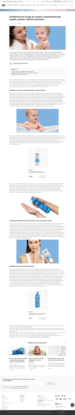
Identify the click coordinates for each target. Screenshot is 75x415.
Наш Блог (3, 404)
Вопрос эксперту (5, 398)
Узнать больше (47, 412)
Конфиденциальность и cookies (60, 406)
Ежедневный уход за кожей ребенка (19, 74)
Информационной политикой (22, 386)
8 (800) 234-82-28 (56, 1)
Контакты (39, 395)
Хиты (38, 5)
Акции (3, 400)
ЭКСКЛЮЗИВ (22, 401)
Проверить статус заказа (42, 405)
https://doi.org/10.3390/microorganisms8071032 (38, 336)
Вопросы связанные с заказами (43, 398)
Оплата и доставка (5, 407)
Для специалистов (5, 408)
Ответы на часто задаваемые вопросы (44, 404)
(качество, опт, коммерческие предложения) (45, 401)
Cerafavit (31, 169)
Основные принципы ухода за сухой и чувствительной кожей (24, 72)
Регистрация (70, 1)
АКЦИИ (47, 5)
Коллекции (16, 5)
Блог (51, 5)
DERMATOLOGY (22, 398)
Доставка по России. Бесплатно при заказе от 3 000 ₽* (12, 1)
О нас (3, 395)
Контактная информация (42, 397)
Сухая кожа (19, 23)
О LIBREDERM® (4, 397)
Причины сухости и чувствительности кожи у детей (22, 71)
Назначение (22, 5)
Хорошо (62, 412)
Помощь (55, 5)
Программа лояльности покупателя (8, 403)
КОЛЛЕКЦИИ (22, 395)
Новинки (42, 5)
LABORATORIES (22, 397)
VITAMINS (21, 400)
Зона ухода (28, 5)
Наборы (34, 5)
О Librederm (9, 5)
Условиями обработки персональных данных (18, 387)
